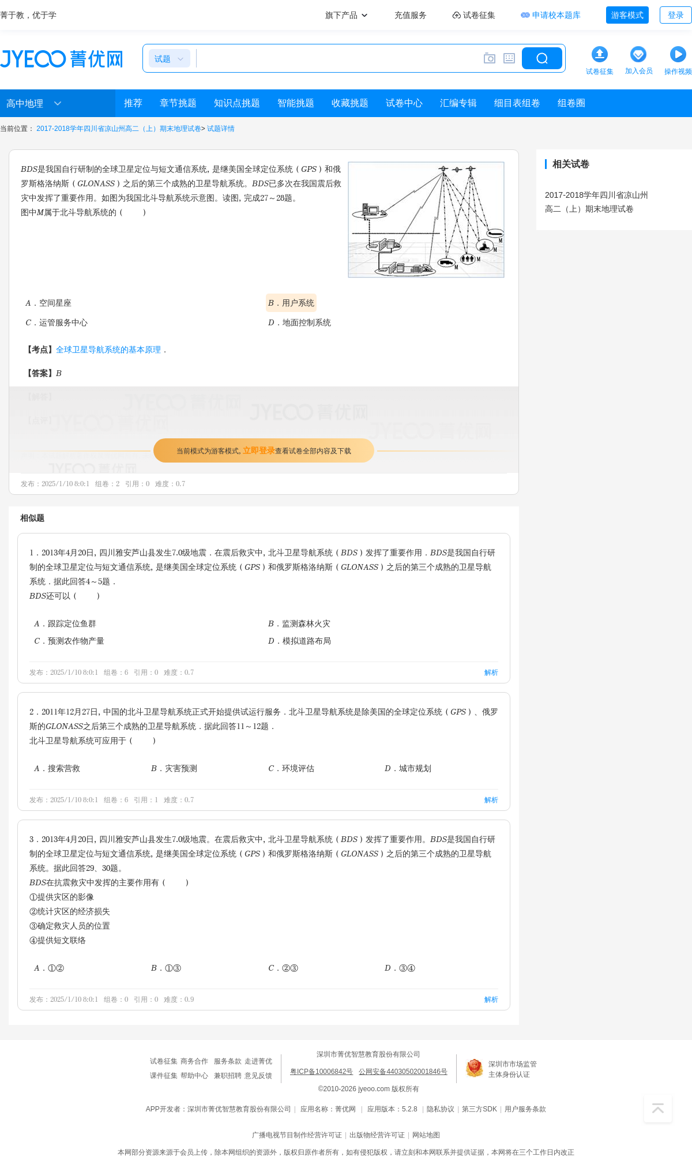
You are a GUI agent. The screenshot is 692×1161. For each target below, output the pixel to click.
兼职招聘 (228, 1076)
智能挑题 (295, 103)
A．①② (49, 967)
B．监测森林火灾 (299, 623)
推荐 (133, 103)
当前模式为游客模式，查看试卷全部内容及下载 (263, 450)
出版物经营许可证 (377, 1135)
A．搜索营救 (57, 768)
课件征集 (164, 1076)
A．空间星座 (48, 302)
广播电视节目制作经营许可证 (297, 1135)
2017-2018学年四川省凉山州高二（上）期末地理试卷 (118, 129)
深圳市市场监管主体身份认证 (512, 1069)
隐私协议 (440, 1109)
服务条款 (228, 1061)
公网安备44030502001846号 (403, 1072)
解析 (491, 672)
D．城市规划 (408, 768)
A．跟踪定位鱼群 (65, 623)
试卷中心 (404, 103)
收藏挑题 (350, 103)
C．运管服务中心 (56, 322)
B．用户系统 (291, 302)
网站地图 (426, 1135)
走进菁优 (258, 1061)
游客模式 (627, 15)
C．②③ (283, 967)
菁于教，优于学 (28, 15)
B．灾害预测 (174, 768)
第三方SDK (479, 1109)
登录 (676, 15)
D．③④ (400, 967)
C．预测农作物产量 (69, 640)
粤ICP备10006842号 (321, 1072)
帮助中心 (194, 1076)
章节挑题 (178, 103)
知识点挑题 (237, 103)
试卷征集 (164, 1061)
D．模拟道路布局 (299, 640)
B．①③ (166, 967)
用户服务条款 (525, 1109)
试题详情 (221, 129)
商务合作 (194, 1061)
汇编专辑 (458, 103)
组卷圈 (571, 103)
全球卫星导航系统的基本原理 (108, 349)
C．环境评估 (291, 768)
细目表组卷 (517, 103)
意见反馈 (258, 1076)
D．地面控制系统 (299, 322)
